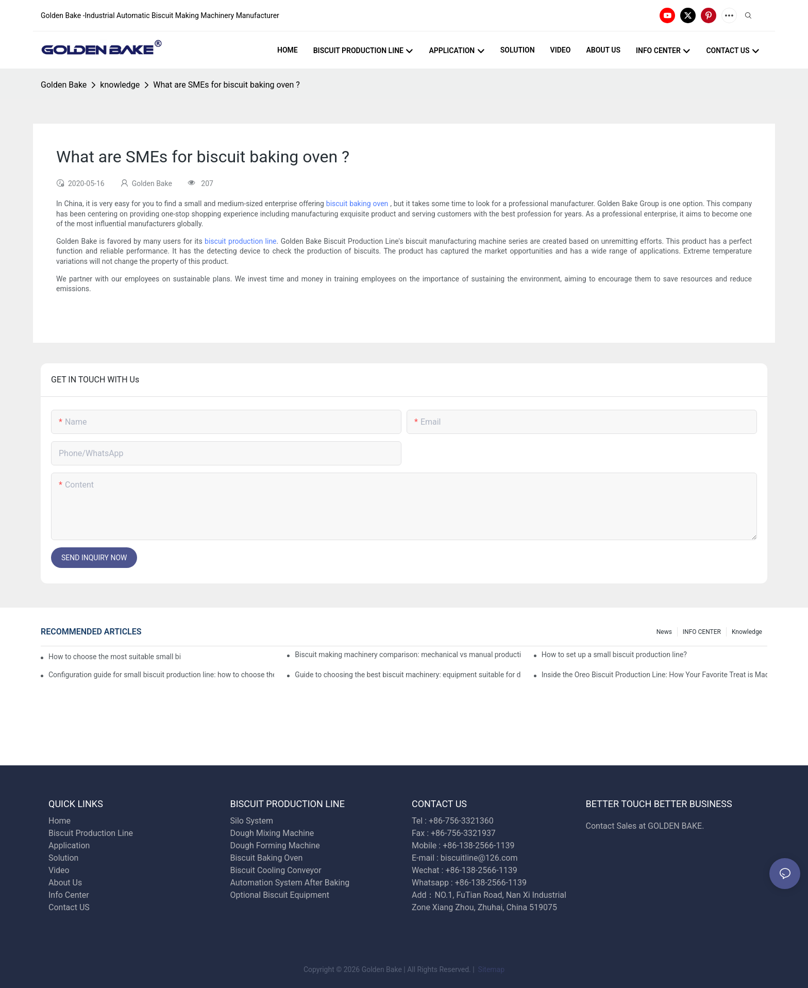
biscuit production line (240, 241)
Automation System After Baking (290, 882)
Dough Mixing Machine (272, 833)
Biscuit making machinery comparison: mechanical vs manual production (407, 654)
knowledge (120, 85)
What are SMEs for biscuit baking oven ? (226, 85)
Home (59, 821)
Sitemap (490, 969)
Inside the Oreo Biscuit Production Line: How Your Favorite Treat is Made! (654, 675)
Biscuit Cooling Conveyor (276, 870)
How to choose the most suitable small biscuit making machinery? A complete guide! (114, 656)
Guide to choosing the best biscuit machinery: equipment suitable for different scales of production (407, 675)
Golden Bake (64, 85)
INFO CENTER (702, 631)
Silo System (251, 821)
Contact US (70, 907)
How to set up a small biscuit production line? (614, 654)
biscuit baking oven (357, 203)
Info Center (68, 895)
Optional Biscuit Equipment (279, 895)
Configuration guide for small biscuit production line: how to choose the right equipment (161, 675)
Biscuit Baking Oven (266, 858)
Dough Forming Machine (275, 845)
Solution (63, 858)
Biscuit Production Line (90, 833)
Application (69, 845)
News (664, 631)
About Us (65, 882)
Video (59, 870)
